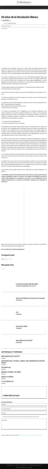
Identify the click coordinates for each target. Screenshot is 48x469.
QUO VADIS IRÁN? (22, 326)
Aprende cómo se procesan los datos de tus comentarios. (30, 435)
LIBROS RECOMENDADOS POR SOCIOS (25, 286)
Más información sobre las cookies (34, 465)
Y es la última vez (7, 381)
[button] (46, 7)
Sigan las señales (7, 377)
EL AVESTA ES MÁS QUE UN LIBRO (27, 284)
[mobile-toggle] (2, 7)
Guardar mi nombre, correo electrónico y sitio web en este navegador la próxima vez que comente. (21, 416)
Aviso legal (17, 465)
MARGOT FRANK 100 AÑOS (11, 372)
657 (17, 312)
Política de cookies (23, 465)
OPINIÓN (18, 314)
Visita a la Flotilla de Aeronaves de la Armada (30, 298)
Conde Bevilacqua (11, 23)
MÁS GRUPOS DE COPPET (24, 340)
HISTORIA (18, 342)
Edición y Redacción (10, 465)
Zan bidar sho (6, 367)
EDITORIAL (19, 300)
